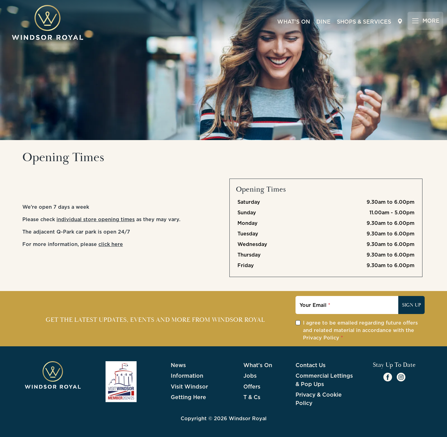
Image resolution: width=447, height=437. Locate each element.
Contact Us (311, 365)
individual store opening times (95, 219)
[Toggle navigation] (425, 21)
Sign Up (411, 305)
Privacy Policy (321, 337)
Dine (323, 21)
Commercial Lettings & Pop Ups (324, 380)
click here (110, 244)
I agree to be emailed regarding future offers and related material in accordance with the (360, 330)
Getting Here (188, 397)
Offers (251, 386)
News (178, 365)
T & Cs (251, 397)
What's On (293, 21)
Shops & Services (364, 21)
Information (187, 376)
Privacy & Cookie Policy (319, 399)
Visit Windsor (189, 386)
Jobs (250, 376)
